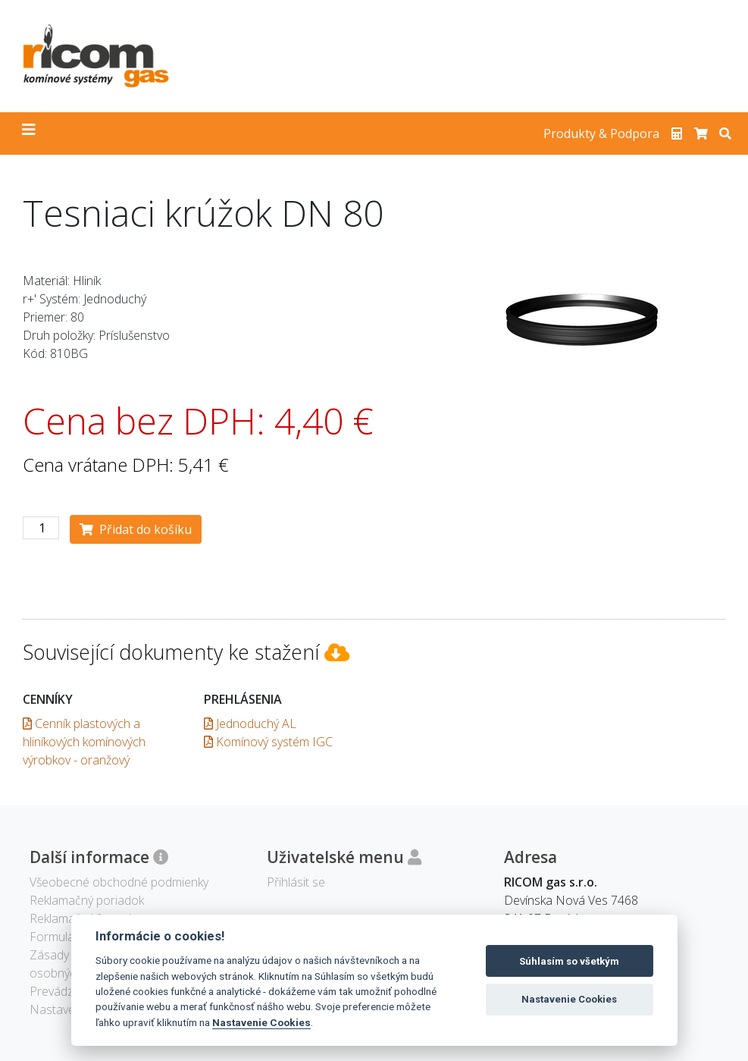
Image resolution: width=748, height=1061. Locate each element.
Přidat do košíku (136, 529)
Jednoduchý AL (250, 723)
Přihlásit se (296, 882)
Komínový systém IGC (268, 741)
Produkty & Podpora (601, 133)
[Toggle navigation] (28, 133)
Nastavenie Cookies (261, 1022)
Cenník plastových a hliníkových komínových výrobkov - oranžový (84, 741)
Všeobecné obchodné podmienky (119, 882)
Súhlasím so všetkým (569, 961)
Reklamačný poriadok (87, 900)
